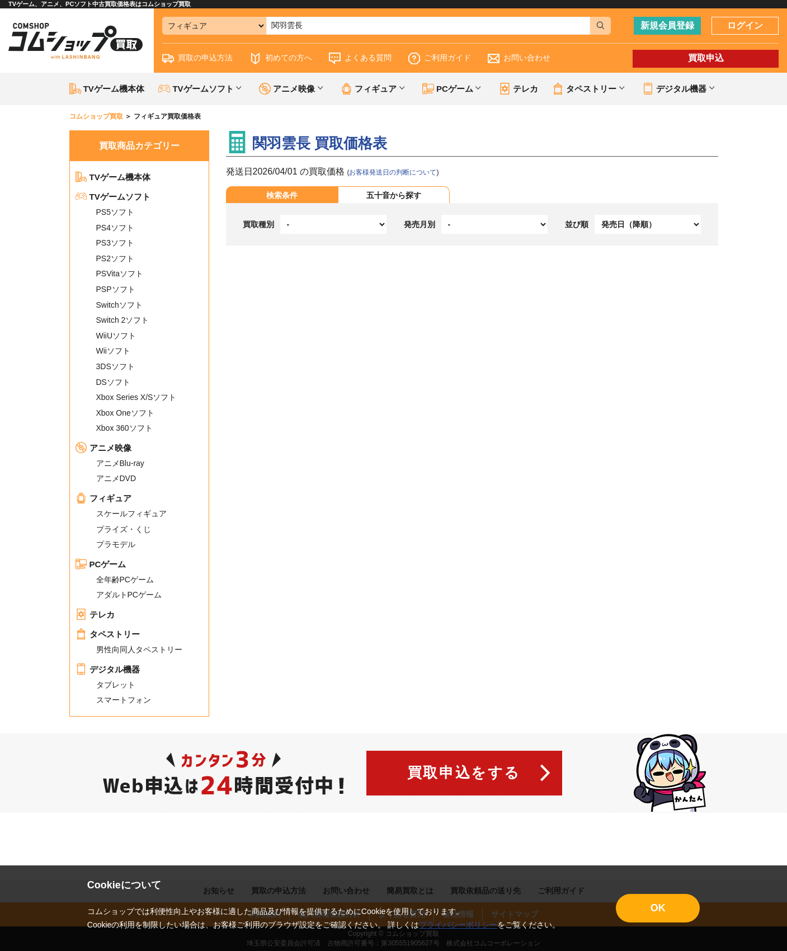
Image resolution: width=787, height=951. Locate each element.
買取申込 (706, 58)
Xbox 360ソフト (124, 427)
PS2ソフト (115, 258)
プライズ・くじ (123, 529)
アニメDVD (116, 478)
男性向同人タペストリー (139, 649)
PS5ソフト (115, 212)
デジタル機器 (108, 669)
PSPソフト (115, 289)
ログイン (745, 25)
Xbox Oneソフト (125, 412)
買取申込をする (464, 772)
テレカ (518, 88)
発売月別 (419, 224)
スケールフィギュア (131, 513)
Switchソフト (119, 304)
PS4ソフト (115, 227)
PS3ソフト (115, 242)
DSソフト (113, 382)
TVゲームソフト (113, 196)
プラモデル (115, 544)
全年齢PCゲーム (125, 579)
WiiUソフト (116, 335)
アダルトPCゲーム (129, 594)
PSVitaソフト (120, 273)
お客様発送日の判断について (392, 172)
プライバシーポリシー (458, 924)
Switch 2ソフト (122, 320)
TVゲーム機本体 (106, 88)
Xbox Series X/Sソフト (136, 397)
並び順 (576, 224)
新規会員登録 (667, 25)
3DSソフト (115, 366)
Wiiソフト (113, 350)
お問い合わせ (519, 58)
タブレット (115, 684)
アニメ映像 (103, 448)
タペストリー (108, 634)
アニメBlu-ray (120, 463)
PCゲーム (101, 564)
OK (658, 908)
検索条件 (282, 195)
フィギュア (103, 498)
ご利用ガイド (439, 58)
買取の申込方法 (197, 58)
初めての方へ (280, 58)
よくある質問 (360, 58)
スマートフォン (123, 699)
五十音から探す (393, 195)
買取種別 (258, 224)
